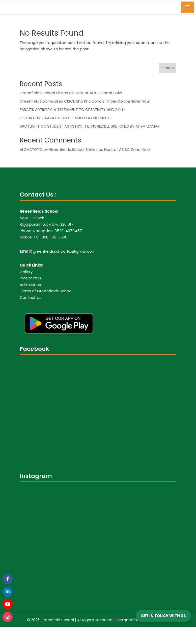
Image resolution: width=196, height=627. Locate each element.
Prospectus (30, 278)
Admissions (30, 284)
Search (167, 67)
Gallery (26, 271)
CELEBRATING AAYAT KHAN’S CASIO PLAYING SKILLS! (65, 117)
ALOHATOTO (31, 149)
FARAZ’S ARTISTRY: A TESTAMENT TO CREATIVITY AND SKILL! (72, 109)
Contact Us (30, 297)
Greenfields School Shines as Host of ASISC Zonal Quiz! (71, 92)
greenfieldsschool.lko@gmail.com (64, 251)
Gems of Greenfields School (46, 291)
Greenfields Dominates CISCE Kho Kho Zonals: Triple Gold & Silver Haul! (85, 101)
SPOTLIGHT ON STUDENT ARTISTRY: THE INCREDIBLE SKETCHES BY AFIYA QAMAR (90, 126)
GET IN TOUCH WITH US (163, 615)
